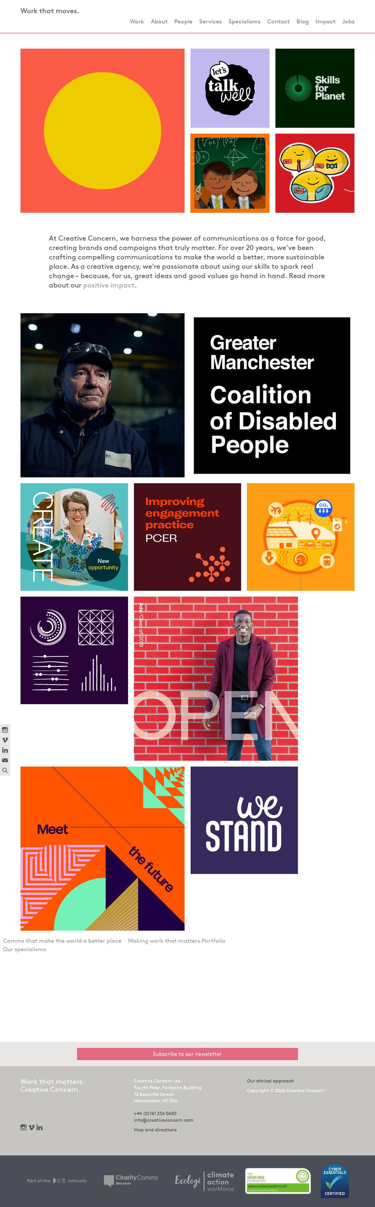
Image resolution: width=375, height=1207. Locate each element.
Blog (302, 21)
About (159, 21)
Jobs (348, 21)
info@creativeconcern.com (163, 1120)
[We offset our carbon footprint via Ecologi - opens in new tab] (204, 1181)
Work (137, 21)
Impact (325, 21)
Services (210, 21)
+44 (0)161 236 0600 (155, 1113)
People (183, 21)
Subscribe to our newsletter (187, 1054)
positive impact (108, 285)
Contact (278, 21)
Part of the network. (57, 1181)
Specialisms (244, 21)
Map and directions (155, 1130)
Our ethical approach (270, 1081)
